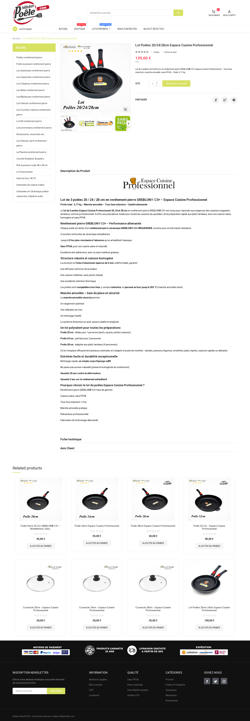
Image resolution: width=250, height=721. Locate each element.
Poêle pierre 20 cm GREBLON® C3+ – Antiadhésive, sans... (41, 526)
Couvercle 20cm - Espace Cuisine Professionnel (40, 606)
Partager (215, 100)
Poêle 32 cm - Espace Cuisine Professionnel (209, 526)
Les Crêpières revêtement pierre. (32, 83)
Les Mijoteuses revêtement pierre (33, 96)
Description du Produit (75, 171)
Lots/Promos (101, 28)
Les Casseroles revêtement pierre (33, 77)
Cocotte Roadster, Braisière (30, 158)
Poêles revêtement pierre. (29, 57)
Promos (170, 676)
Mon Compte (95, 682)
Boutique (80, 28)
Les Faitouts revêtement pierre (31, 103)
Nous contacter (127, 29)
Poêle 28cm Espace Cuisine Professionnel (153, 524)
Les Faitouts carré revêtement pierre (31, 143)
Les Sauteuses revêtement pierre (33, 70)
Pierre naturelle (135, 682)
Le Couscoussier (24, 172)
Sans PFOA (133, 676)
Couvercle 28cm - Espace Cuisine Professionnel (153, 606)
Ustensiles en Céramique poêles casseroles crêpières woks (32, 193)
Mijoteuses (171, 692)
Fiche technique (70, 439)
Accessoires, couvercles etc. (30, 134)
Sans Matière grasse (137, 687)
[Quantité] (152, 83)
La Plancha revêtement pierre (31, 152)
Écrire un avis (170, 52)
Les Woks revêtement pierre (30, 90)
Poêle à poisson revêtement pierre (33, 64)
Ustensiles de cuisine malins (30, 185)
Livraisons (94, 692)
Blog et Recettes (154, 29)
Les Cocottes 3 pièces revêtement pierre (33, 112)
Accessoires (172, 698)
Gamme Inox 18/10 (26, 178)
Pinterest (233, 100)
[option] (69, 123)
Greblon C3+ (133, 692)
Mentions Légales (98, 676)
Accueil (63, 29)
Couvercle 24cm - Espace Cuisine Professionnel (96, 606)
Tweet (224, 100)
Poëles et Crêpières (175, 682)
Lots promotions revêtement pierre (34, 127)
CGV (91, 687)
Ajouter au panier (40, 544)
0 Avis (156, 52)
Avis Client (67, 448)
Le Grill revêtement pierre (29, 121)
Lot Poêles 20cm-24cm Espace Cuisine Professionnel (209, 606)
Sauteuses (171, 687)
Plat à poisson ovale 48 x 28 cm (32, 165)
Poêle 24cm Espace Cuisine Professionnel (97, 524)
